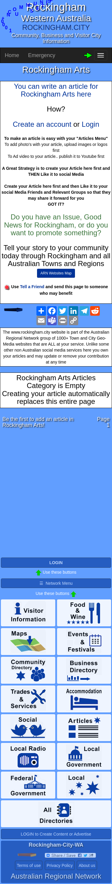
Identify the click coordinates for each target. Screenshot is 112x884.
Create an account (42, 124)
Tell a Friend (32, 286)
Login (90, 124)
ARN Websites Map (55, 273)
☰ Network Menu (56, 583)
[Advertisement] (56, 495)
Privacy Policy (60, 865)
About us (87, 865)
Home (12, 55)
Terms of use (29, 865)
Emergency (41, 55)
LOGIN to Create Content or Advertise (56, 834)
